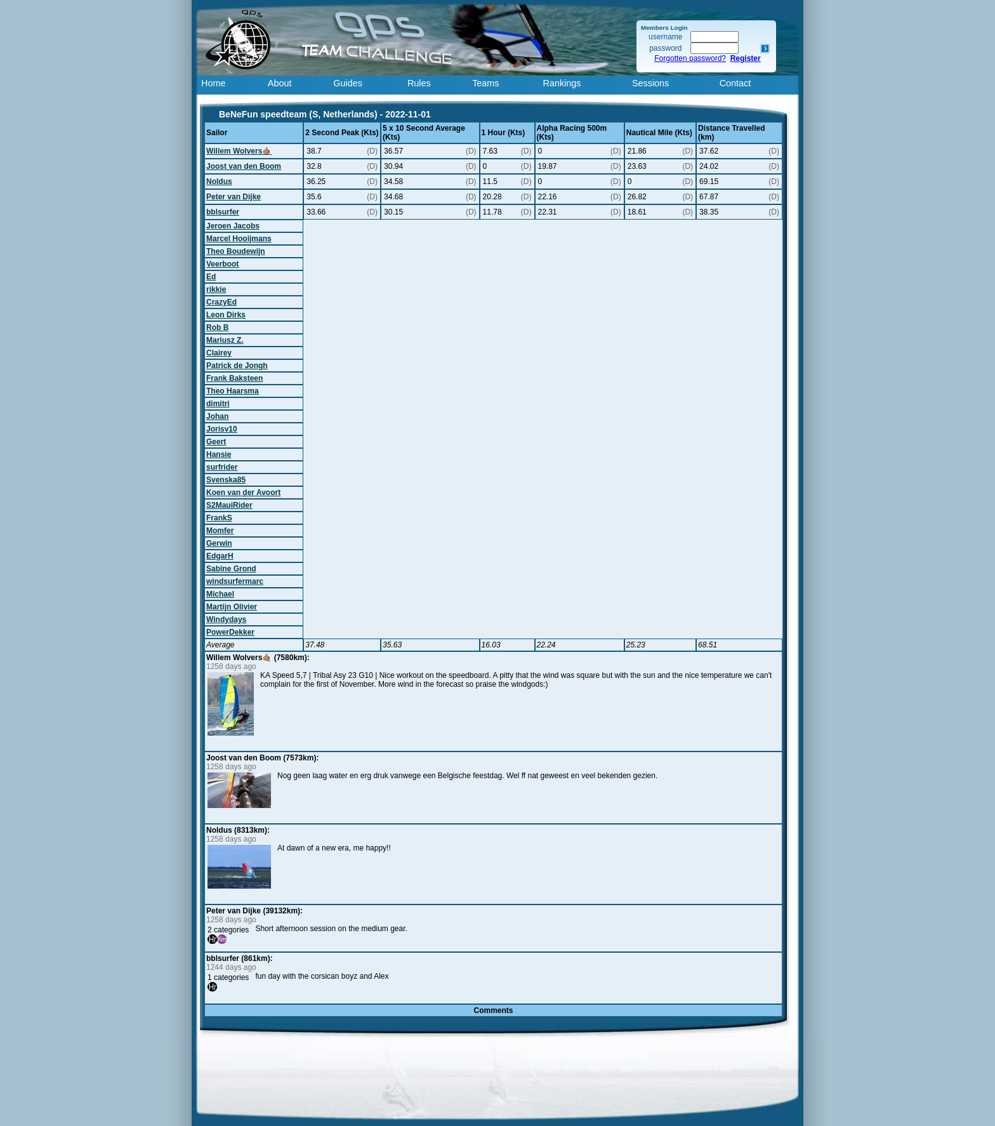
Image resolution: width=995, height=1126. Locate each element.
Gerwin (219, 543)
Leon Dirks (226, 314)
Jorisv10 (221, 429)
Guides (347, 83)
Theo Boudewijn (235, 251)
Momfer (220, 530)
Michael (220, 594)
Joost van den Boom (243, 166)
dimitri (218, 403)
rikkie (216, 289)
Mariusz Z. (225, 340)
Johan (217, 416)
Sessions (650, 83)
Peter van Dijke (233, 196)
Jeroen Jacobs (233, 226)
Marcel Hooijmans (239, 238)
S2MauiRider (229, 505)
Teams (485, 83)
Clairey (219, 352)
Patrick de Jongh (237, 365)
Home (213, 83)
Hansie (218, 454)
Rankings (562, 83)
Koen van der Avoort (243, 492)
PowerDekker (230, 632)
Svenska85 (226, 479)
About (280, 83)
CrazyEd (221, 302)
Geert (216, 441)
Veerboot (222, 264)
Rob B (217, 327)
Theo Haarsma (232, 391)
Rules (419, 83)
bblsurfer (222, 212)
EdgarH (220, 556)
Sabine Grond (231, 568)
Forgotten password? (690, 58)
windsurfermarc (234, 581)
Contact (735, 83)
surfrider (221, 467)
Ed (211, 276)
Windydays (226, 619)
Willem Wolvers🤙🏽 (239, 151)
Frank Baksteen (234, 378)
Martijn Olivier (231, 606)
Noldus (219, 181)
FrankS (219, 517)
